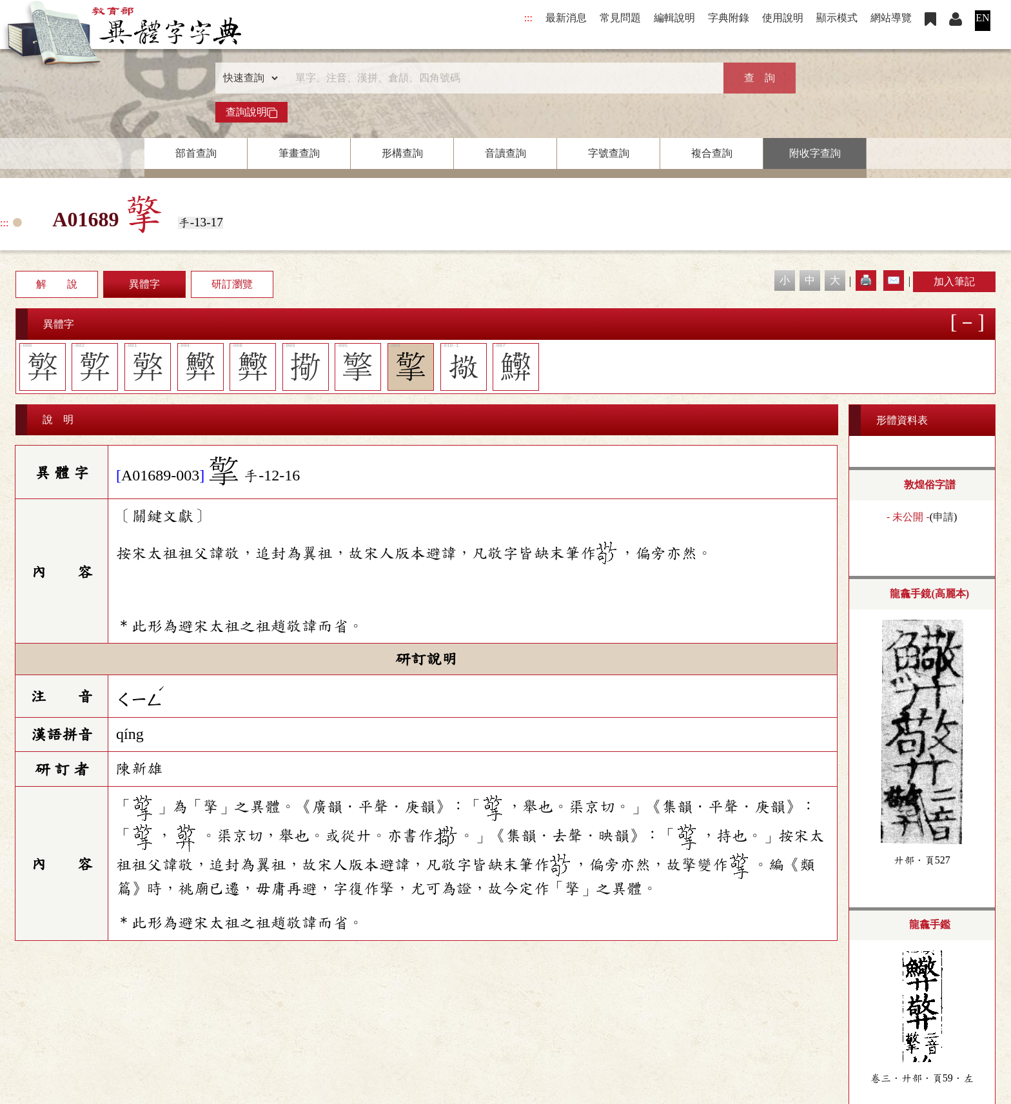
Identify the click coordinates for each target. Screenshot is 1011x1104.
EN (982, 17)
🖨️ (865, 280)
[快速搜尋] (501, 78)
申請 (943, 516)
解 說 (56, 284)
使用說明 (782, 17)
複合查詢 (711, 153)
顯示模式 (837, 17)
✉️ (893, 280)
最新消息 (566, 17)
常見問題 (620, 17)
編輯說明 (674, 17)
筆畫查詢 (299, 153)
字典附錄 (728, 17)
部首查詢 (196, 153)
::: (528, 17)
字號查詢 (608, 153)
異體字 (144, 284)
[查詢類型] (247, 78)
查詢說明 (251, 112)
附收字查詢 (815, 153)
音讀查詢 (505, 153)
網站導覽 (891, 17)
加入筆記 (954, 281)
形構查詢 (402, 153)
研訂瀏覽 (232, 284)
